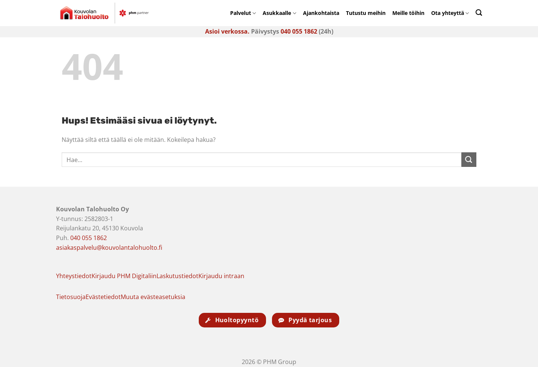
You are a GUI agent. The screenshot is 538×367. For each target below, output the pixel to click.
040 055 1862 (299, 31)
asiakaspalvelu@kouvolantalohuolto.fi (109, 247)
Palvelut (243, 12)
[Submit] (468, 159)
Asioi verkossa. (227, 31)
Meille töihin (408, 12)
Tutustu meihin (366, 12)
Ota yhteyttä (450, 12)
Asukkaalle (279, 12)
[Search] (479, 12)
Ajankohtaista (321, 12)
